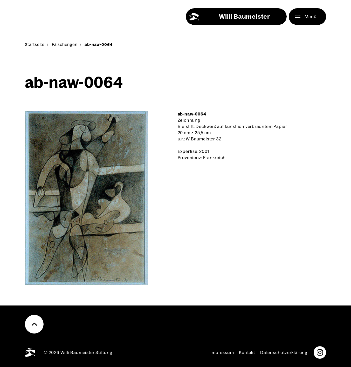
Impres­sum (222, 352)
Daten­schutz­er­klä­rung (283, 352)
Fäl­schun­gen (65, 44)
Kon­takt (247, 352)
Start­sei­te (35, 44)
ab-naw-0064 (99, 44)
